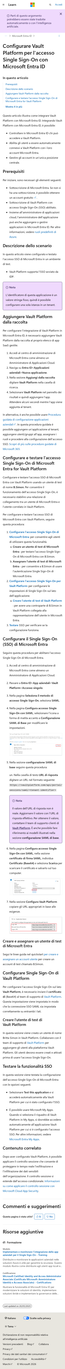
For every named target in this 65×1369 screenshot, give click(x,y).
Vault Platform (21, 828)
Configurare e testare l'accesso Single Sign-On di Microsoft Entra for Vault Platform (31, 99)
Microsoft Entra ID (22, 35)
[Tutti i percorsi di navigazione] (6, 36)
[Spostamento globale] (3, 5)
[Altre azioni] (59, 36)
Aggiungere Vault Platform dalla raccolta (27, 93)
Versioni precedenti (13, 1344)
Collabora (44, 1344)
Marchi (6, 1364)
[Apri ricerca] (50, 5)
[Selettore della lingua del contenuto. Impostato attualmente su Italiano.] (10, 1318)
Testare (13, 625)
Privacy (6, 1349)
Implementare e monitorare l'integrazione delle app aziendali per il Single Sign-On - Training (30, 1253)
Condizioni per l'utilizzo (15, 1359)
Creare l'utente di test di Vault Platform (37, 600)
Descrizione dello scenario (19, 89)
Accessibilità (37, 1359)
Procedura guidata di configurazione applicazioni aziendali (32, 419)
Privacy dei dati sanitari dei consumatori (24, 1354)
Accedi (58, 4)
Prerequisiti (11, 84)
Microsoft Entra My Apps (24, 1139)
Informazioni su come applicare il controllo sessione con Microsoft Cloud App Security (31, 1186)
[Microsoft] (32, 4)
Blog (29, 1344)
